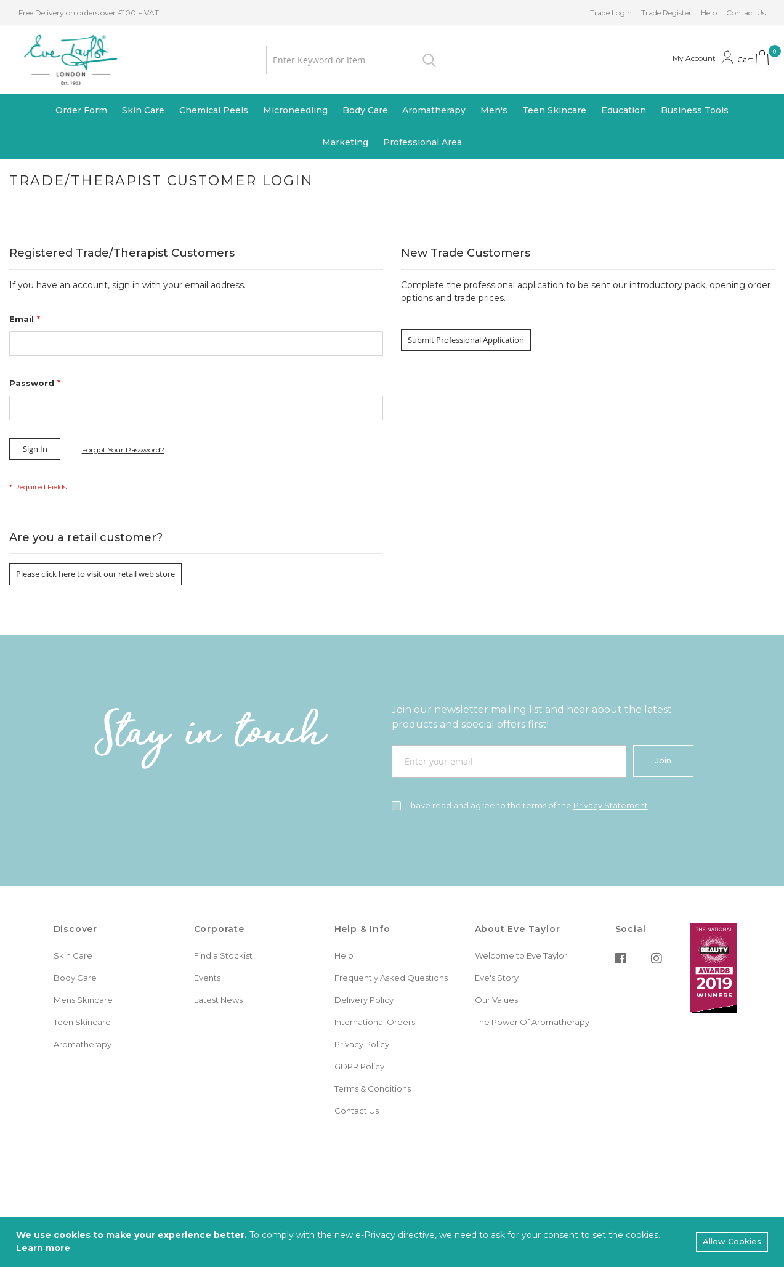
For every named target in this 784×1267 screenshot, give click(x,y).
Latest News (218, 1000)
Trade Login (611, 12)
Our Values (496, 1000)
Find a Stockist (223, 955)
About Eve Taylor (517, 929)
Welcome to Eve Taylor (521, 955)
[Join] (663, 761)
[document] (392, 1242)
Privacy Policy (361, 1044)
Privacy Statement (610, 805)
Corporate (219, 929)
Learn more (43, 1247)
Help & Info (362, 929)
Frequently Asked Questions (391, 978)
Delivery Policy (364, 1000)
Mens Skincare (83, 1000)
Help (709, 12)
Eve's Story (497, 978)
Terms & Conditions (372, 1088)
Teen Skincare (82, 1022)
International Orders (374, 1022)
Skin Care (73, 955)
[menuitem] (81, 110)
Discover (75, 929)
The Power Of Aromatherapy (532, 1022)
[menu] (392, 126)
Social (630, 929)
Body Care (75, 978)
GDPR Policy (359, 1066)
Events (207, 978)
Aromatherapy (82, 1044)
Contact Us (746, 12)
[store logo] (69, 59)
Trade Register (666, 12)
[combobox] (351, 60)
